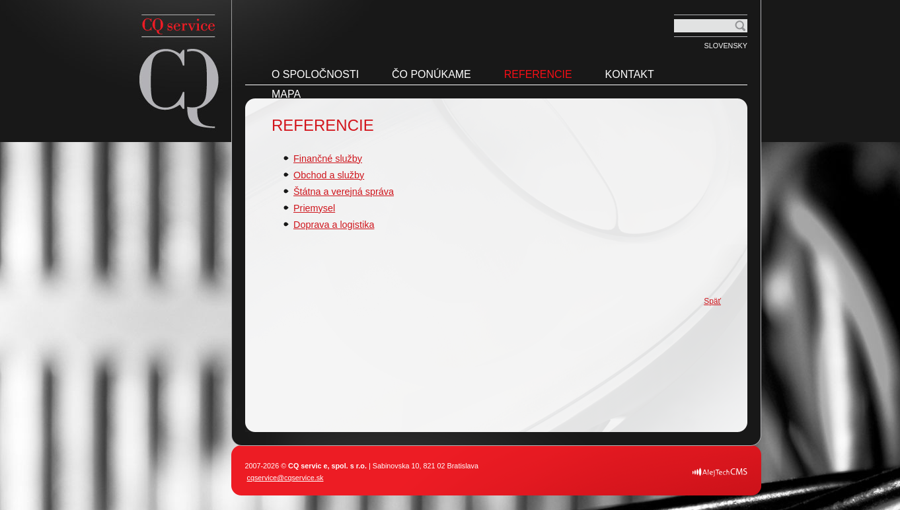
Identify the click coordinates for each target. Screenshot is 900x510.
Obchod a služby (328, 175)
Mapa (286, 94)
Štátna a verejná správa (343, 191)
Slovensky (725, 46)
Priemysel (314, 208)
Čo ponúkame (431, 74)
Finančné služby (327, 158)
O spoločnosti (315, 74)
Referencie (538, 74)
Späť (712, 301)
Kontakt (629, 74)
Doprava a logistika (333, 224)
